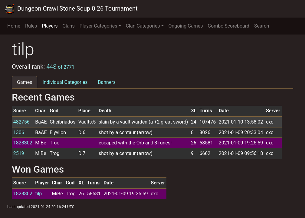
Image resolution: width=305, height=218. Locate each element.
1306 (18, 132)
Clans (69, 26)
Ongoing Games (186, 26)
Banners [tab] (107, 82)
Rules (31, 26)
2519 (18, 153)
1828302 (22, 143)
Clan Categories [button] (143, 26)
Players (49, 26)
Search (261, 26)
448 (60, 66)
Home (13, 26)
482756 (21, 122)
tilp (38, 194)
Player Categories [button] (98, 26)
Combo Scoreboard (229, 26)
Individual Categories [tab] (64, 82)
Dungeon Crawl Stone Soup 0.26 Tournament (71, 9)
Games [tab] (24, 82)
